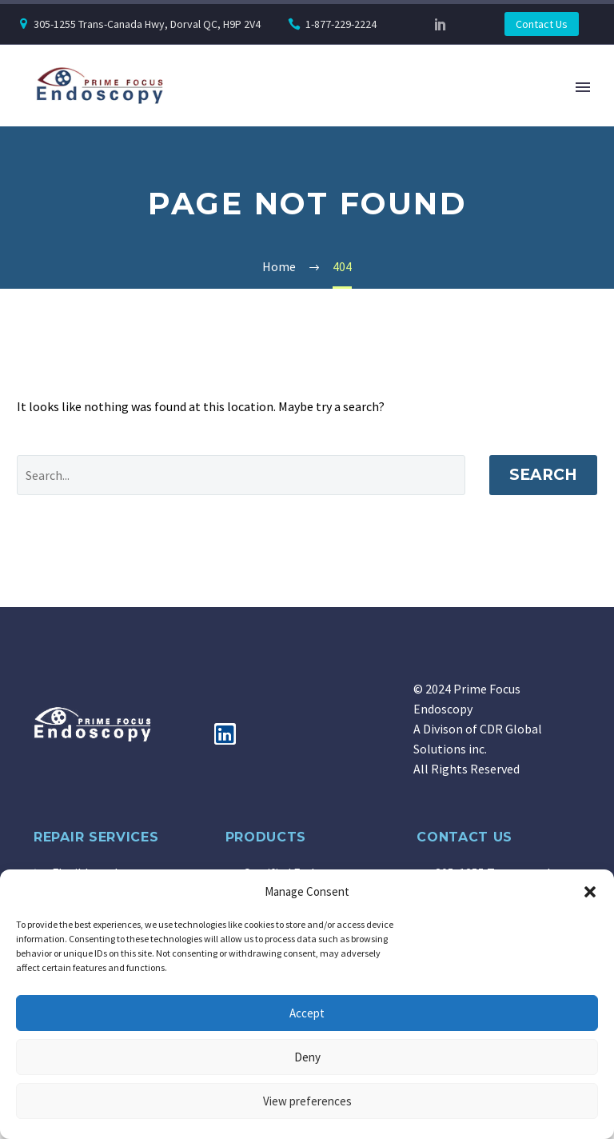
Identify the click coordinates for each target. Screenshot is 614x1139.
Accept (307, 1013)
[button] (590, 892)
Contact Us (542, 24)
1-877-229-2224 (341, 24)
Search (543, 475)
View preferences (307, 1101)
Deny (307, 1057)
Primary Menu (583, 87)
